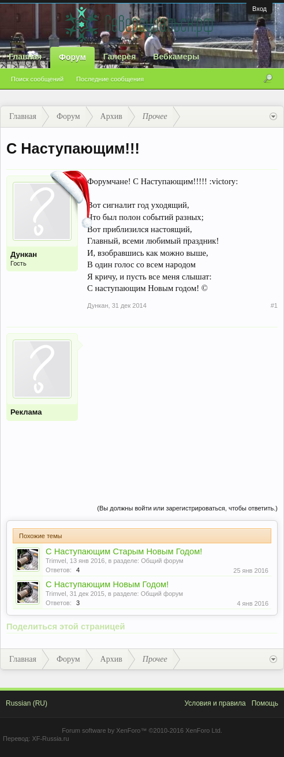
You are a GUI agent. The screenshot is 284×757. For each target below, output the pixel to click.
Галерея (119, 56)
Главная (25, 56)
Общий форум (162, 560)
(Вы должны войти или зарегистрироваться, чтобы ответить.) (187, 508)
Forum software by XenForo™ (142, 730)
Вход (259, 8)
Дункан (23, 254)
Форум (72, 57)
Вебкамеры (176, 56)
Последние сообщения (110, 79)
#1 (274, 305)
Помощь (265, 703)
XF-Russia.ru (50, 738)
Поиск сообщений (37, 79)
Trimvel (56, 560)
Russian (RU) (26, 703)
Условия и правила (214, 703)
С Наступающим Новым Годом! (107, 584)
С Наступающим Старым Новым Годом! (124, 551)
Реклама (26, 412)
